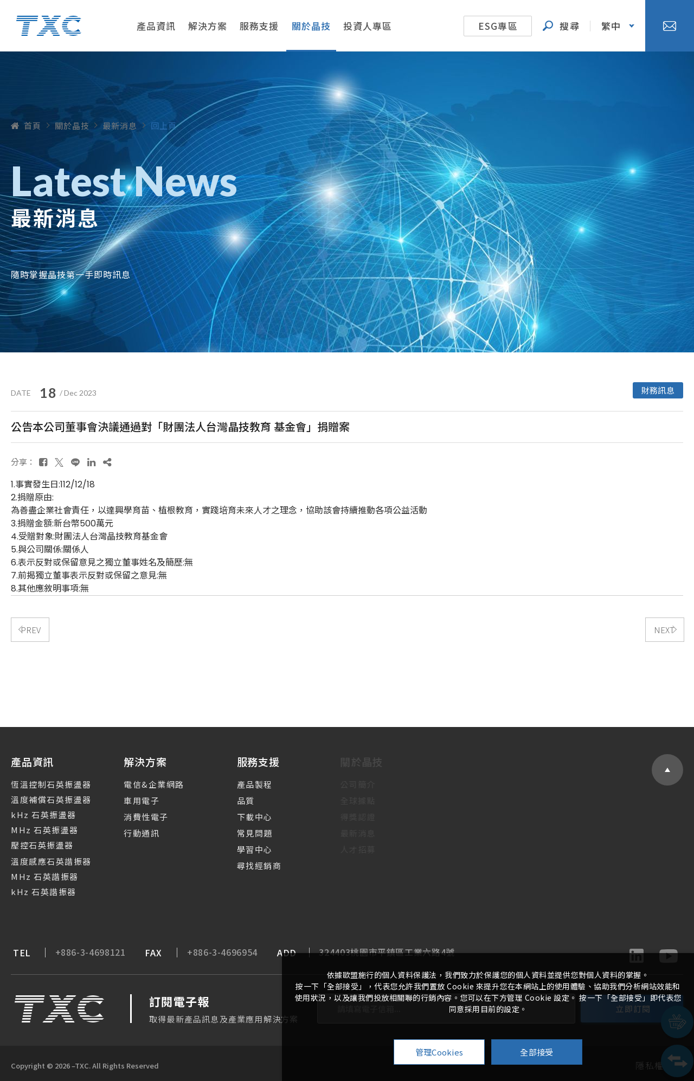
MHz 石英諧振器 (38, 873)
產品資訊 (156, 26)
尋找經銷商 (248, 862)
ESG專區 (498, 26)
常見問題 (244, 829)
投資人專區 (367, 26)
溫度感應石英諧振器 (44, 858)
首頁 (26, 125)
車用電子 (133, 797)
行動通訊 (133, 829)
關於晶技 (311, 26)
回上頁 (164, 125)
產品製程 (244, 781)
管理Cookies (439, 1052)
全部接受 (536, 1052)
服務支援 (259, 26)
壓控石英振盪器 (35, 841)
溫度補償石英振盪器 (44, 796)
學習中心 (244, 846)
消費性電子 (137, 813)
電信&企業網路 (145, 781)
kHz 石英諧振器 (36, 888)
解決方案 (207, 26)
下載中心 (244, 813)
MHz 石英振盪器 (38, 826)
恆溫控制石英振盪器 (44, 781)
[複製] (107, 459)
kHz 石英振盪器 (36, 811)
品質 (235, 797)
